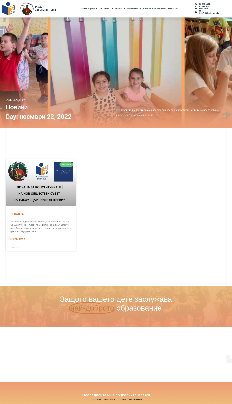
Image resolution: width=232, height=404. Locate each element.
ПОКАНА (17, 214)
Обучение (134, 8)
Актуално (106, 8)
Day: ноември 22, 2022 (39, 116)
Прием (120, 8)
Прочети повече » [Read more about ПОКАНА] (18, 239)
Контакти (173, 9)
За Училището (88, 8)
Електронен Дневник (154, 9)
